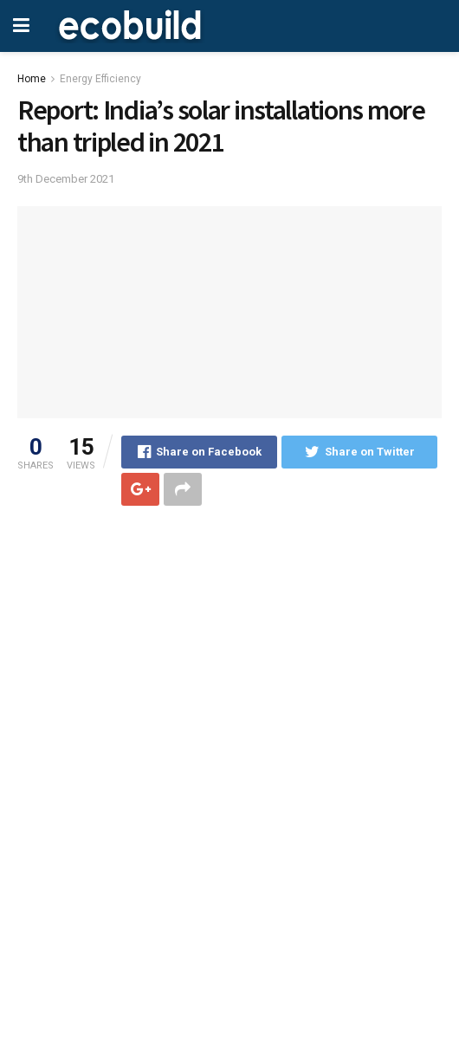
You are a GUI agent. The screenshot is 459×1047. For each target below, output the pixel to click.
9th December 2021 (65, 178)
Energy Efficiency (100, 79)
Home (31, 79)
